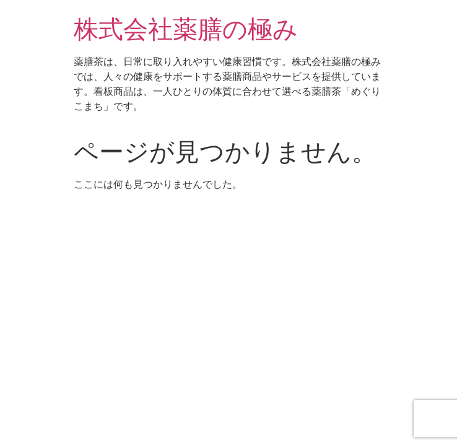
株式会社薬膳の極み (186, 29)
